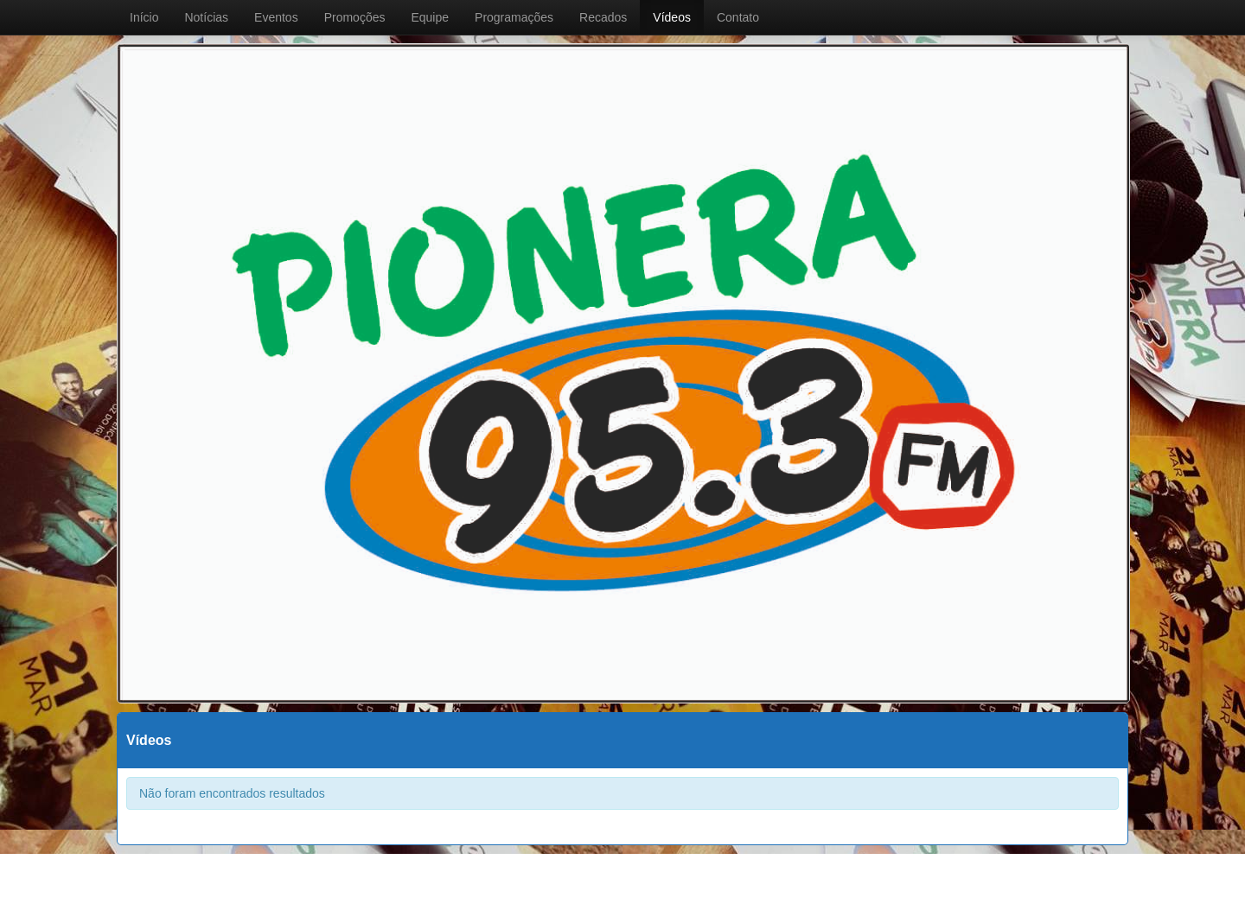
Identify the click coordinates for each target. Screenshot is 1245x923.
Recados (603, 17)
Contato (738, 17)
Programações (514, 17)
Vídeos (672, 17)
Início (144, 17)
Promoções (355, 17)
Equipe (430, 17)
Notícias (206, 17)
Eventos (276, 17)
